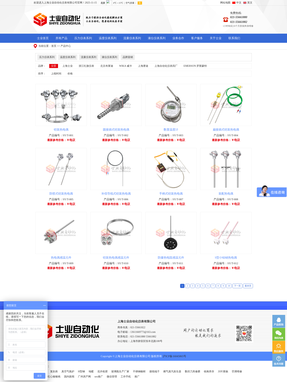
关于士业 (215, 38)
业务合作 (178, 38)
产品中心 (66, 46)
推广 (137, 376)
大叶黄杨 (223, 371)
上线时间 (56, 73)
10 (229, 286)
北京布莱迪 (106, 66)
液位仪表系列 (156, 38)
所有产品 (61, 38)
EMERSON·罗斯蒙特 (195, 66)
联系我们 (234, 38)
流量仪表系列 (132, 38)
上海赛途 (143, 66)
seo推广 (98, 376)
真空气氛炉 (67, 371)
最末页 (248, 286)
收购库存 (209, 371)
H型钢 (81, 371)
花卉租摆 (102, 371)
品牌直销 (128, 57)
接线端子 (154, 371)
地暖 (91, 371)
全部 (53, 66)
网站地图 (225, 2)
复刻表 (54, 371)
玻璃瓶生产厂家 (120, 371)
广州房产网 (84, 376)
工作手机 (126, 376)
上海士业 (67, 66)
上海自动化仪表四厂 (166, 66)
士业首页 (43, 38)
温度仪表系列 (107, 38)
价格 (70, 73)
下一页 (237, 286)
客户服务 (197, 38)
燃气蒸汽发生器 (172, 371)
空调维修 (237, 371)
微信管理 (112, 376)
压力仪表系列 (83, 38)
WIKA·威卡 (125, 66)
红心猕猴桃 (54, 376)
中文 (238, 2)
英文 (249, 2)
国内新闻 (69, 376)
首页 (53, 46)
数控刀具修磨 (192, 371)
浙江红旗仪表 (86, 66)
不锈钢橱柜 (139, 371)
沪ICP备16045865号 (174, 356)
